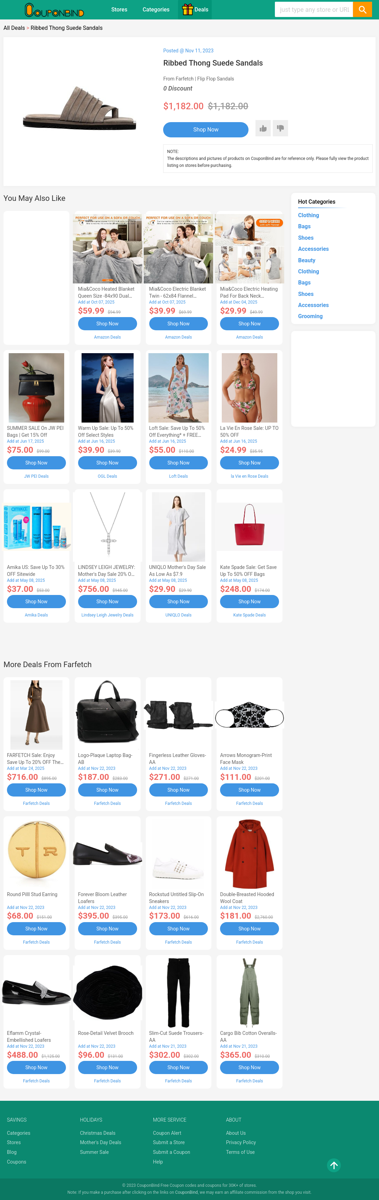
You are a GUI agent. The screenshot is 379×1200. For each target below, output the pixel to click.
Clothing (308, 215)
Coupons (16, 1162)
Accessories (313, 249)
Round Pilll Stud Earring (32, 894)
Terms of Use (240, 1152)
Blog (12, 1152)
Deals (195, 9)
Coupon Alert (167, 1133)
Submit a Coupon (171, 1152)
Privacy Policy (241, 1142)
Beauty (306, 260)
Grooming (310, 316)
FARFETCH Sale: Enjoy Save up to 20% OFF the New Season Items (33, 762)
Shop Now (206, 129)
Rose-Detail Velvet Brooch (106, 1033)
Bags (304, 226)
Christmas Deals (97, 1133)
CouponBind (186, 1192)
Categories (156, 9)
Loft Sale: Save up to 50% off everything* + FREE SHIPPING (177, 435)
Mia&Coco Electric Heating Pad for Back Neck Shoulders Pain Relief (249, 296)
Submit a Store (169, 1142)
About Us (236, 1133)
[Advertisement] (36, 276)
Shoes (306, 238)
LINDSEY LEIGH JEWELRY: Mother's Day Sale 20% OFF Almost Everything (107, 574)
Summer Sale (94, 1152)
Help (158, 1162)
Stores (119, 9)
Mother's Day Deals (100, 1142)
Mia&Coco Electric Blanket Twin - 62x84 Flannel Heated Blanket (177, 296)
